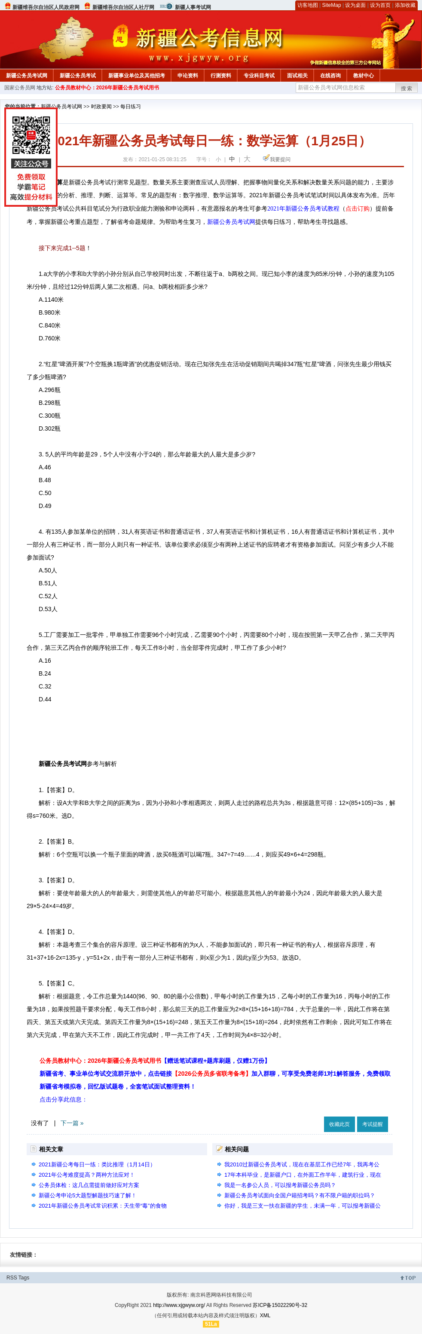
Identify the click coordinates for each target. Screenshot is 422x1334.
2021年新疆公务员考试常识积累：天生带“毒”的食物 (103, 1205)
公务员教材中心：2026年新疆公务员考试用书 (107, 88)
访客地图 (307, 5)
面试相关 (297, 76)
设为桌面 (355, 5)
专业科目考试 (259, 76)
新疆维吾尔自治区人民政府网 (46, 7)
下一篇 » (72, 1123)
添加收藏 (405, 5)
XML (265, 1316)
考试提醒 (372, 1124)
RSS (11, 1278)
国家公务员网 (19, 88)
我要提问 (280, 159)
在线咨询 (330, 76)
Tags (23, 1278)
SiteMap (331, 5)
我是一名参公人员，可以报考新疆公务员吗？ (280, 1185)
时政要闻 (101, 107)
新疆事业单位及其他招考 (136, 76)
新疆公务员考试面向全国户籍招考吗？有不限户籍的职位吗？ (299, 1195)
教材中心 (363, 76)
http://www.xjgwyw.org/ (179, 1305)
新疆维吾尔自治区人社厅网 (123, 7)
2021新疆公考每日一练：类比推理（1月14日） (97, 1164)
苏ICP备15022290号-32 (280, 1305)
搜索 (407, 89)
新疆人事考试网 (193, 7)
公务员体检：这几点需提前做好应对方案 (89, 1185)
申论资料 (187, 76)
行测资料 (221, 76)
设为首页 (380, 5)
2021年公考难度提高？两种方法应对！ (87, 1175)
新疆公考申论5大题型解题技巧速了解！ (88, 1195)
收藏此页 (339, 1124)
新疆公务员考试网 (26, 76)
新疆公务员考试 (78, 76)
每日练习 (130, 107)
